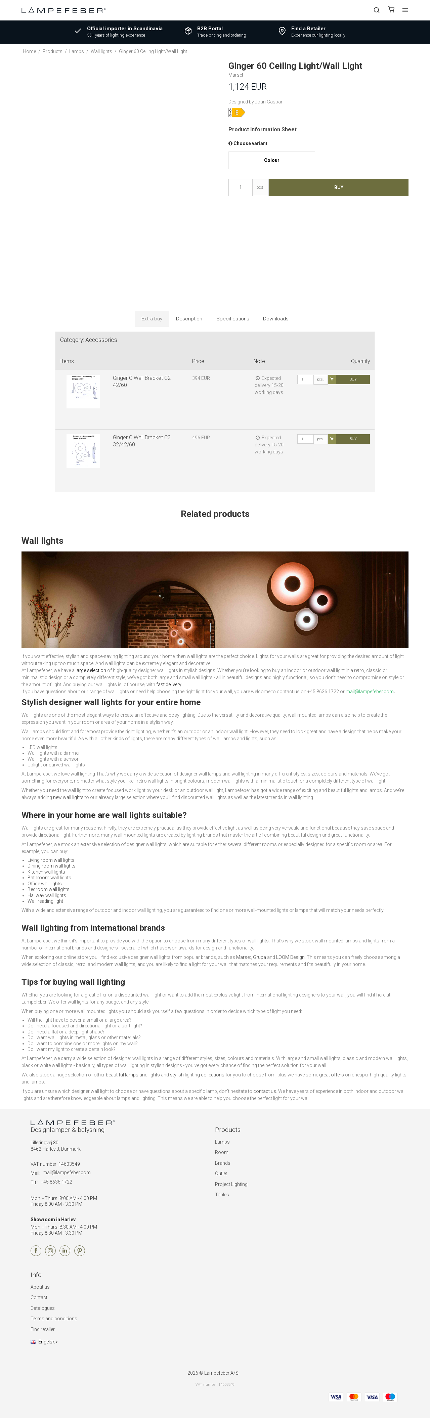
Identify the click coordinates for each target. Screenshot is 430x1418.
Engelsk (43, 1341)
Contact (39, 1297)
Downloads (276, 319)
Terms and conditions (54, 1318)
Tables (222, 1194)
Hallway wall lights (47, 895)
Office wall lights (45, 883)
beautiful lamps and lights (133, 1074)
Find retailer (43, 1329)
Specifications (232, 319)
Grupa (259, 957)
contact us (264, 1091)
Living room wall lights (51, 860)
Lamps (222, 1142)
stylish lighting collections (197, 1074)
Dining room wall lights (52, 866)
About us (40, 1287)
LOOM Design (290, 957)
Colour (272, 160)
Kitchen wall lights (46, 872)
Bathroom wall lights (49, 877)
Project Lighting (231, 1184)
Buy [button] (338, 187)
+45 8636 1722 (56, 1182)
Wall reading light (45, 901)
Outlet (221, 1173)
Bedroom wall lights (49, 889)
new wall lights (68, 797)
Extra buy (151, 319)
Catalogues (43, 1308)
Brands (222, 1163)
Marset (243, 957)
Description (189, 319)
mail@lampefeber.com (67, 1172)
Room (221, 1152)
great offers (331, 1074)
